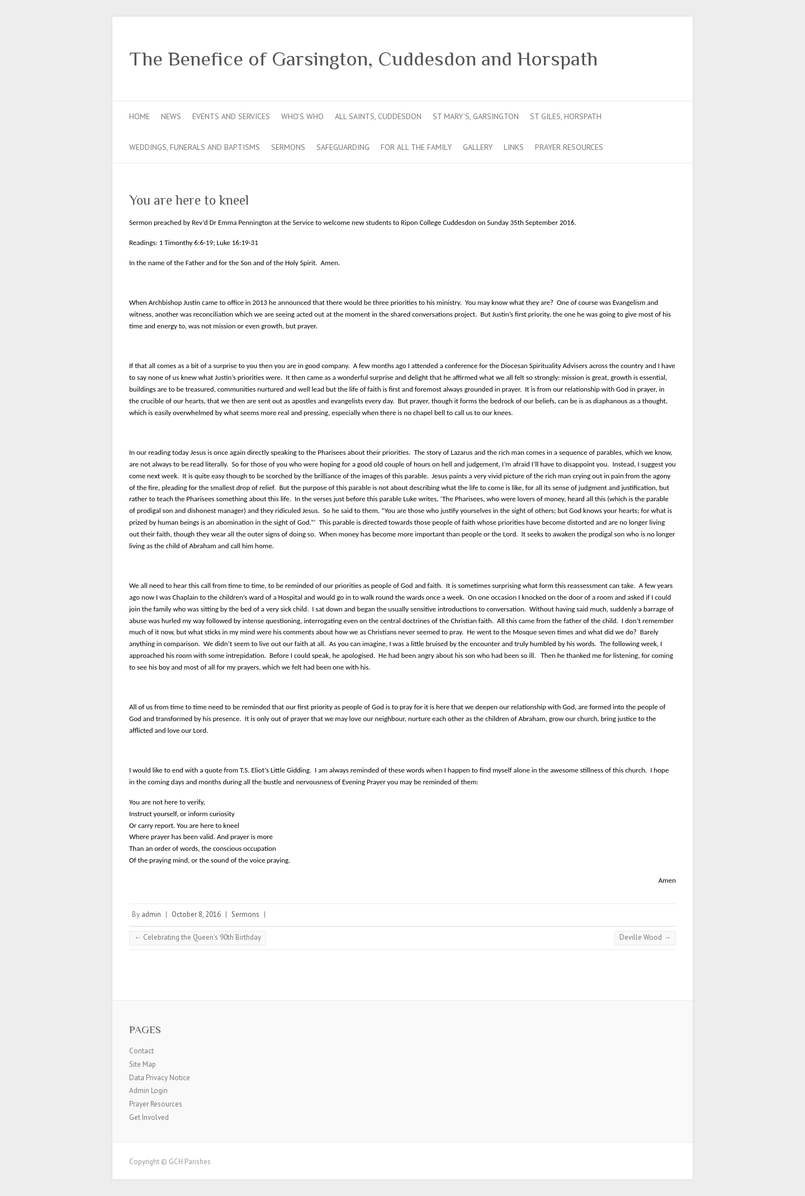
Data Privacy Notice (159, 1077)
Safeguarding (343, 147)
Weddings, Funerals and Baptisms (194, 147)
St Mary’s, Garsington (476, 116)
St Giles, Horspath (566, 116)
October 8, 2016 (196, 914)
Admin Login (148, 1090)
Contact (141, 1051)
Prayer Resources (569, 147)
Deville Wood (645, 937)
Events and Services (231, 116)
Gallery (478, 147)
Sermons (288, 147)
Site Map (142, 1064)
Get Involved (149, 1117)
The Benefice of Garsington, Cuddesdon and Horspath (363, 59)
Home (139, 116)
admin (151, 914)
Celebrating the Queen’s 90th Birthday (197, 937)
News (171, 116)
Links (514, 147)
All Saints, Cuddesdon (378, 116)
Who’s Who (302, 116)
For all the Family (416, 147)
